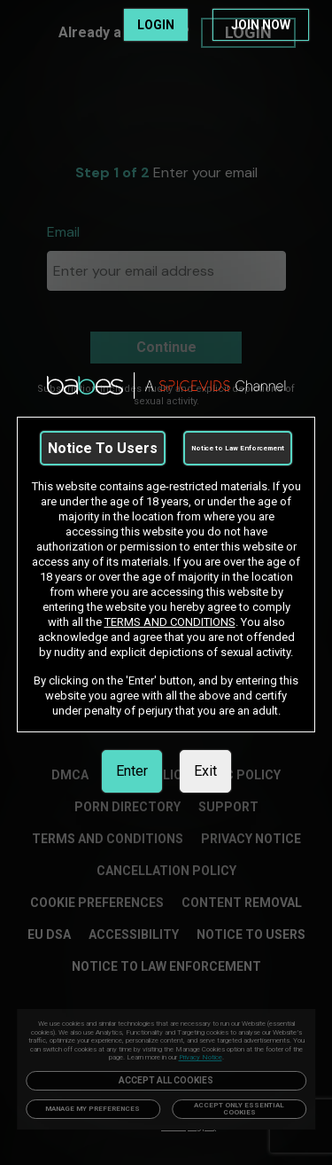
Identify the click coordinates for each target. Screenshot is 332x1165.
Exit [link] (205, 770)
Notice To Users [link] (103, 448)
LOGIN (155, 25)
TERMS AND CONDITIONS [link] (169, 622)
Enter (132, 770)
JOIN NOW (260, 25)
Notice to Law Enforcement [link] (237, 448)
